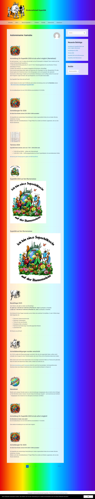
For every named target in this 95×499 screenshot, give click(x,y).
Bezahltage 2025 (16, 303)
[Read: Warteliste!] (15, 381)
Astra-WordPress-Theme (62, 493)
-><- (23, 84)
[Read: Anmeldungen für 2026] (15, 102)
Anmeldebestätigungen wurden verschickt (26, 351)
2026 (16, 23)
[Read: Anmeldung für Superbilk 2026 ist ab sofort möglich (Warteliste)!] (15, 50)
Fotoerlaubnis (28, 365)
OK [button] (88, 496)
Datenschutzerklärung (17, 365)
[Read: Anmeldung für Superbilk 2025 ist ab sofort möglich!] (15, 408)
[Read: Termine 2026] (15, 137)
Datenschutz (48, 22)
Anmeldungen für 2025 (19, 445)
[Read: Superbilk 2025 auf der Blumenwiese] (15, 171)
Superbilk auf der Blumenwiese (22, 231)
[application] (17, 23)
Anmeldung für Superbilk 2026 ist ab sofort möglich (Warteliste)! (35, 58)
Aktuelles (10, 22)
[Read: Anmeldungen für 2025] (15, 436)
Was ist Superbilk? (25, 23)
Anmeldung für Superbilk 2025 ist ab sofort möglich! (30, 416)
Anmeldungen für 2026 (19, 111)
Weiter (59, 466)
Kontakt (41, 22)
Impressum (56, 22)
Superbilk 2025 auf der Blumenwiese (24, 179)
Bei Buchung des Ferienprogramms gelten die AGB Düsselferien (25, 156)
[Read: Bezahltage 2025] (15, 295)
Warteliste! (14, 389)
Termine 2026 (15, 145)
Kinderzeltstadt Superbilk (36, 10)
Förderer (35, 22)
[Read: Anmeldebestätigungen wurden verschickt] (15, 343)
